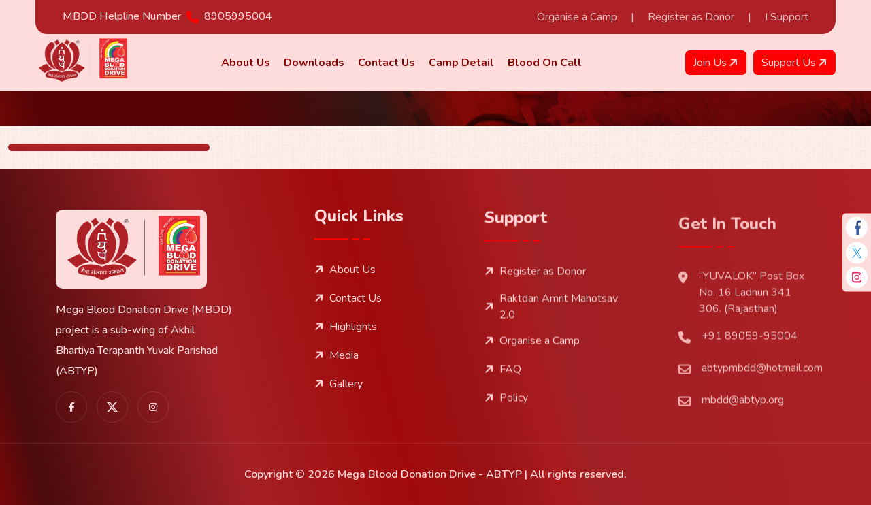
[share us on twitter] (112, 411)
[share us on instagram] (153, 411)
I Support (786, 17)
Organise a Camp (577, 17)
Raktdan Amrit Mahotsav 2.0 (551, 340)
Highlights (345, 340)
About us (245, 62)
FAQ (502, 402)
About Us (345, 283)
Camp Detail (461, 62)
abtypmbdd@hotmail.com (750, 423)
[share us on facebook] (71, 411)
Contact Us (386, 62)
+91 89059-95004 (738, 392)
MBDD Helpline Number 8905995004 (167, 16)
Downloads (314, 62)
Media (336, 369)
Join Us (717, 62)
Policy (506, 431)
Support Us (795, 62)
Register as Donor (691, 17)
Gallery (338, 398)
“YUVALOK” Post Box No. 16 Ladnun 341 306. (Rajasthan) (741, 348)
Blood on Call (545, 62)
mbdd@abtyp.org (731, 455)
